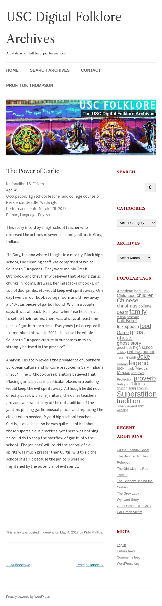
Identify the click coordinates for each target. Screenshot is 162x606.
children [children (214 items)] (144, 295)
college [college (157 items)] (145, 306)
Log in (121, 545)
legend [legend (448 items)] (139, 363)
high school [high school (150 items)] (143, 347)
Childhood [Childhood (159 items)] (126, 295)
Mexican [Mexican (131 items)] (143, 368)
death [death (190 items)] (122, 312)
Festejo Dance (89, 565)
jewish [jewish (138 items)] (130, 357)
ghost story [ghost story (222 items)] (129, 343)
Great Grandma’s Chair (134, 506)
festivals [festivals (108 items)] (133, 317)
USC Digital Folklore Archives (64, 28)
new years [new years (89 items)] (137, 373)
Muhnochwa (18, 565)
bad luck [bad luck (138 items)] (141, 291)
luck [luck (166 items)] (120, 368)
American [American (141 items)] (125, 291)
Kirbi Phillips (93, 532)
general (48, 532)
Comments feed (129, 557)
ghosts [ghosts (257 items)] (124, 338)
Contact (91, 70)
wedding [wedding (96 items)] (122, 409)
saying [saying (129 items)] (122, 388)
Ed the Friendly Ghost (133, 450)
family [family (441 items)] (138, 311)
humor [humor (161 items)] (149, 351)
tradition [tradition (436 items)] (128, 401)
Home (12, 70)
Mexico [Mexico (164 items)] (123, 372)
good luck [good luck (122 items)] (124, 347)
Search (126, 171)
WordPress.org (128, 563)
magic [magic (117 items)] (130, 368)
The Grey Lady (128, 493)
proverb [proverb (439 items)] (145, 378)
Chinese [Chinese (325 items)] (127, 300)
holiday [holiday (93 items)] (121, 352)
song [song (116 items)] (132, 388)
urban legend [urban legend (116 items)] (127, 406)
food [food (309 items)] (145, 326)
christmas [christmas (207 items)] (127, 306)
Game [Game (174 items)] (123, 332)
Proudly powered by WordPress (28, 597)
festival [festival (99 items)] (121, 317)
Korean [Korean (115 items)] (122, 364)
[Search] (150, 187)
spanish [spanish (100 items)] (142, 388)
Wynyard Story (128, 500)
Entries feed (126, 551)
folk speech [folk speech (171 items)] (128, 326)
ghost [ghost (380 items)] (137, 331)
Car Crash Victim (129, 512)
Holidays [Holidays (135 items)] (134, 352)
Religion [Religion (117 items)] (123, 384)
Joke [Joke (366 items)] (143, 356)
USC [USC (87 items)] (141, 406)
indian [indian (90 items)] (121, 357)
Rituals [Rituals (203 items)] (137, 383)
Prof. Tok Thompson (29, 85)
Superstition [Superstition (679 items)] (137, 394)
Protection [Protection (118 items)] (125, 379)
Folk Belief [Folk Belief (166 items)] (127, 320)
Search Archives (50, 70)
